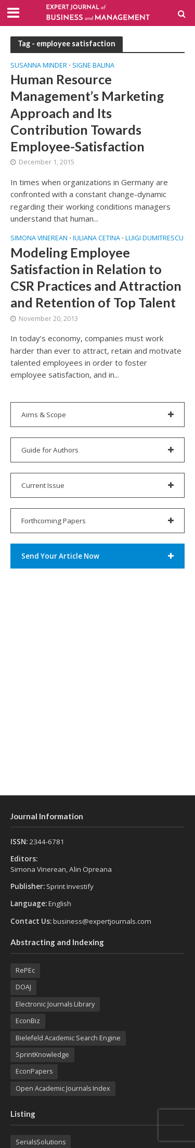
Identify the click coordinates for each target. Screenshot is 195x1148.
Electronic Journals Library (55, 1004)
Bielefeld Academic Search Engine (68, 1038)
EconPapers (34, 1071)
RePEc (25, 970)
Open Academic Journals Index (63, 1088)
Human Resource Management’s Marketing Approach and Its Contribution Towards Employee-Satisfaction (87, 112)
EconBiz (28, 1020)
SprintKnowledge (42, 1054)
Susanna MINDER (38, 66)
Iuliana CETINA (96, 238)
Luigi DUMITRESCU (154, 238)
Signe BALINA (93, 66)
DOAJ (23, 987)
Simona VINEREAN (39, 238)
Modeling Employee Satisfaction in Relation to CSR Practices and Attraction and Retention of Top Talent (95, 277)
